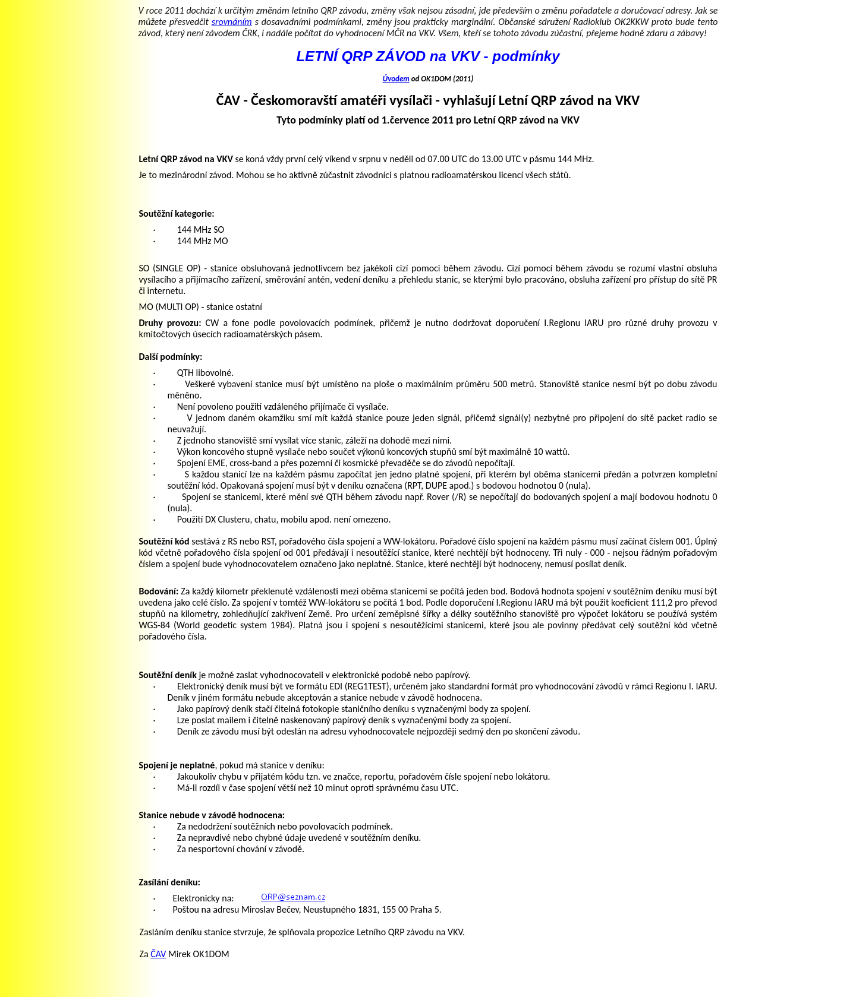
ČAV (158, 954)
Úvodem (396, 78)
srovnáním (232, 21)
